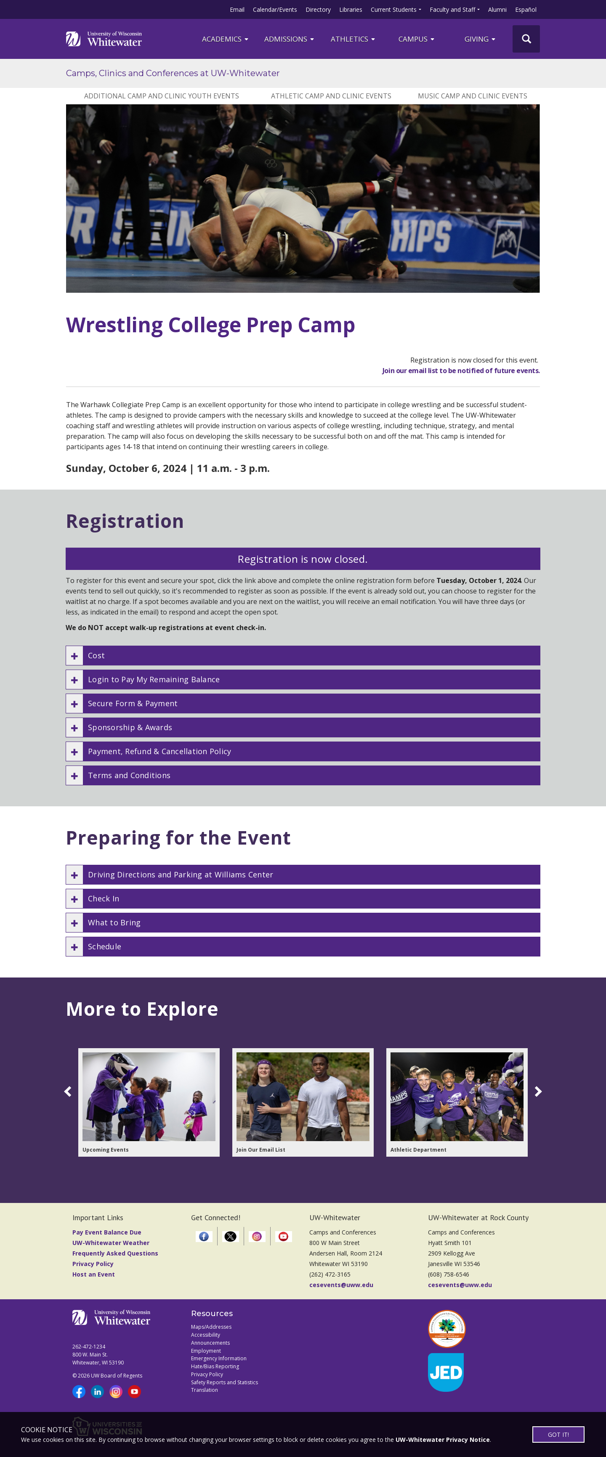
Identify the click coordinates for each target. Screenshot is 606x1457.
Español (526, 9)
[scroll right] (536, 1091)
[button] (303, 655)
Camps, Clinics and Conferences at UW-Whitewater (173, 73)
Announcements (210, 1342)
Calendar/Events (275, 9)
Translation (204, 1389)
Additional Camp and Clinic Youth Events (161, 96)
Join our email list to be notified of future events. (461, 370)
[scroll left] (69, 1091)
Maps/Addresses (211, 1326)
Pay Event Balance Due (106, 1232)
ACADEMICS (226, 39)
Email (237, 9)
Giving (481, 39)
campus (417, 39)
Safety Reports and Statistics (224, 1382)
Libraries (350, 9)
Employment (206, 1350)
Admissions (289, 39)
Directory (318, 9)
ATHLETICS (353, 39)
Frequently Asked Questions (115, 1253)
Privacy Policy (93, 1264)
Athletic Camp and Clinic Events (331, 96)
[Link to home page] (104, 39)
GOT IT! (558, 1434)
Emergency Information (219, 1358)
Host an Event (93, 1274)
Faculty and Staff (452, 9)
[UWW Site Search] (526, 39)
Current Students (394, 9)
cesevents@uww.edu (341, 1285)
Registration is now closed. (303, 559)
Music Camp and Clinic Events (472, 96)
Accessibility (205, 1334)
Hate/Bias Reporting (215, 1366)
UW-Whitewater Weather (110, 1243)
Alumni (497, 9)
